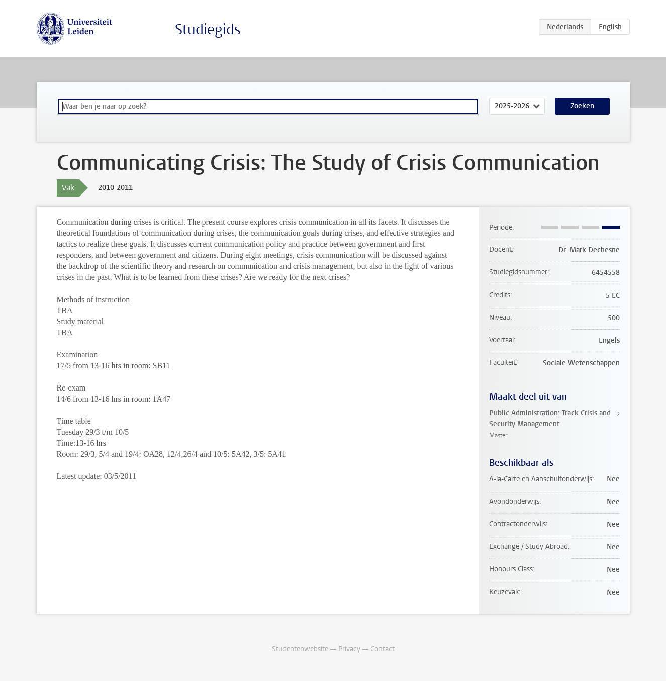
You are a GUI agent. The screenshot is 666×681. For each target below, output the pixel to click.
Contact (382, 649)
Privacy (349, 649)
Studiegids (208, 29)
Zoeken (582, 106)
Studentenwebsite (300, 649)
